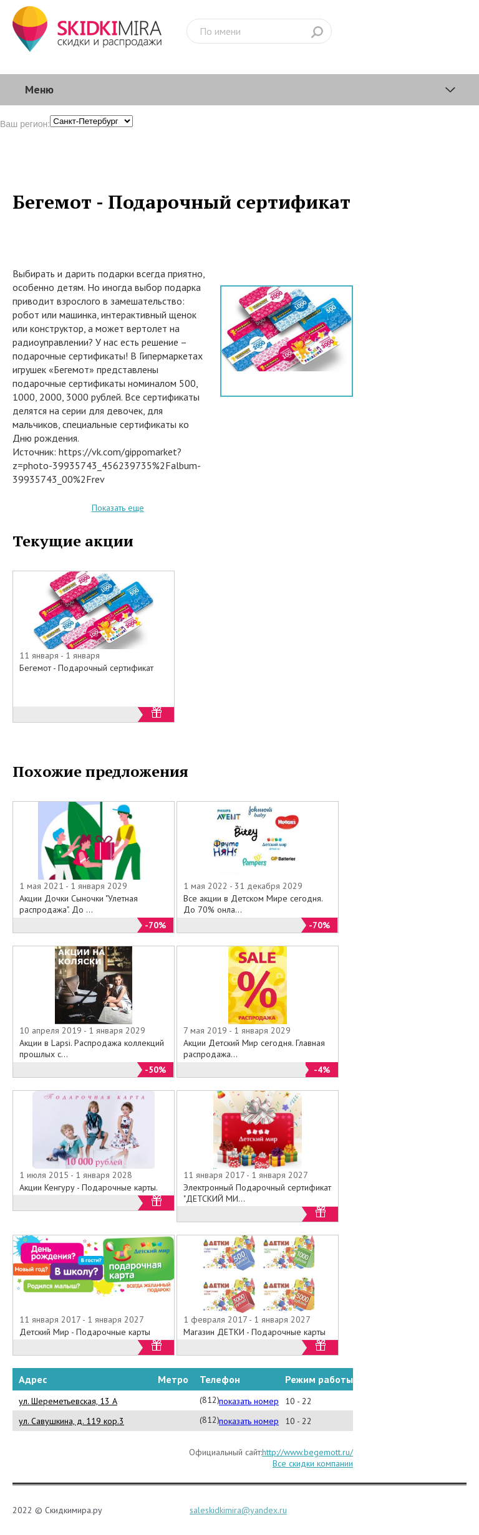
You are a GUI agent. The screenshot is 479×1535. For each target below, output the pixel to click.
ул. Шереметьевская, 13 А (68, 1401)
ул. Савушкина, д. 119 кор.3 (71, 1421)
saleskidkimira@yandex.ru (238, 1510)
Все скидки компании (313, 1463)
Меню (39, 89)
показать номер (249, 1401)
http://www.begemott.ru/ (307, 1452)
